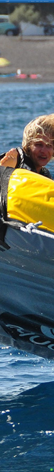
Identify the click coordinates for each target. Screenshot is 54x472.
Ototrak (41, 1)
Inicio (29, 1)
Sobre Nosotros (46, 1)
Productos (32, 1)
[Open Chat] (51, 469)
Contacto (37, 1)
